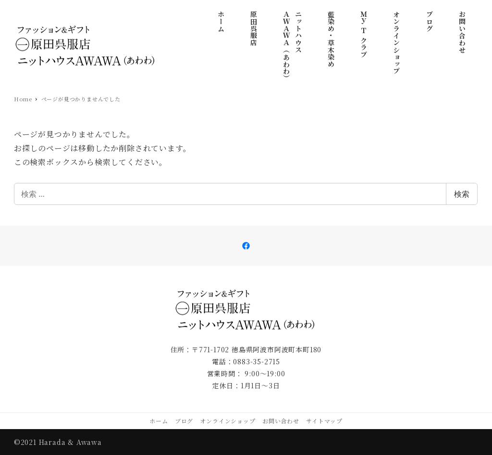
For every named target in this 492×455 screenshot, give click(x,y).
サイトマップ (324, 421)
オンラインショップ (227, 421)
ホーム (158, 421)
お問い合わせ (280, 421)
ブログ (184, 421)
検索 (461, 194)
